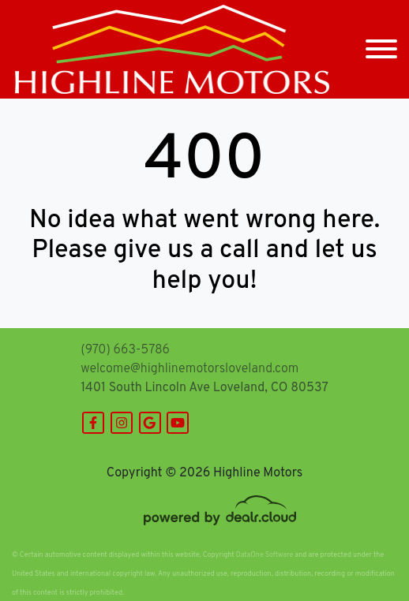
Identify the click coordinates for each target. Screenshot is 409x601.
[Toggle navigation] (381, 49)
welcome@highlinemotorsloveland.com (189, 369)
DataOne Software (264, 555)
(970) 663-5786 (125, 350)
